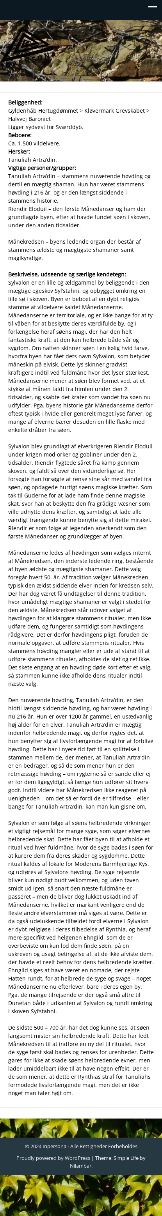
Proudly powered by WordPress (53, 1157)
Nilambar (80, 1165)
